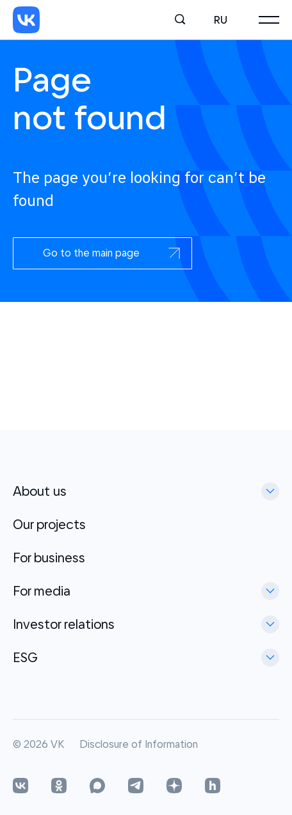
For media (41, 591)
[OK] (59, 787)
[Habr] (212, 787)
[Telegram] (135, 787)
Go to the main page (112, 252)
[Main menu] (269, 20)
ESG (25, 657)
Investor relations (64, 624)
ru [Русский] (220, 19)
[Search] (180, 20)
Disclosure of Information (138, 744)
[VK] (26, 19)
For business (49, 558)
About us (40, 491)
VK (57, 744)
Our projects (49, 524)
